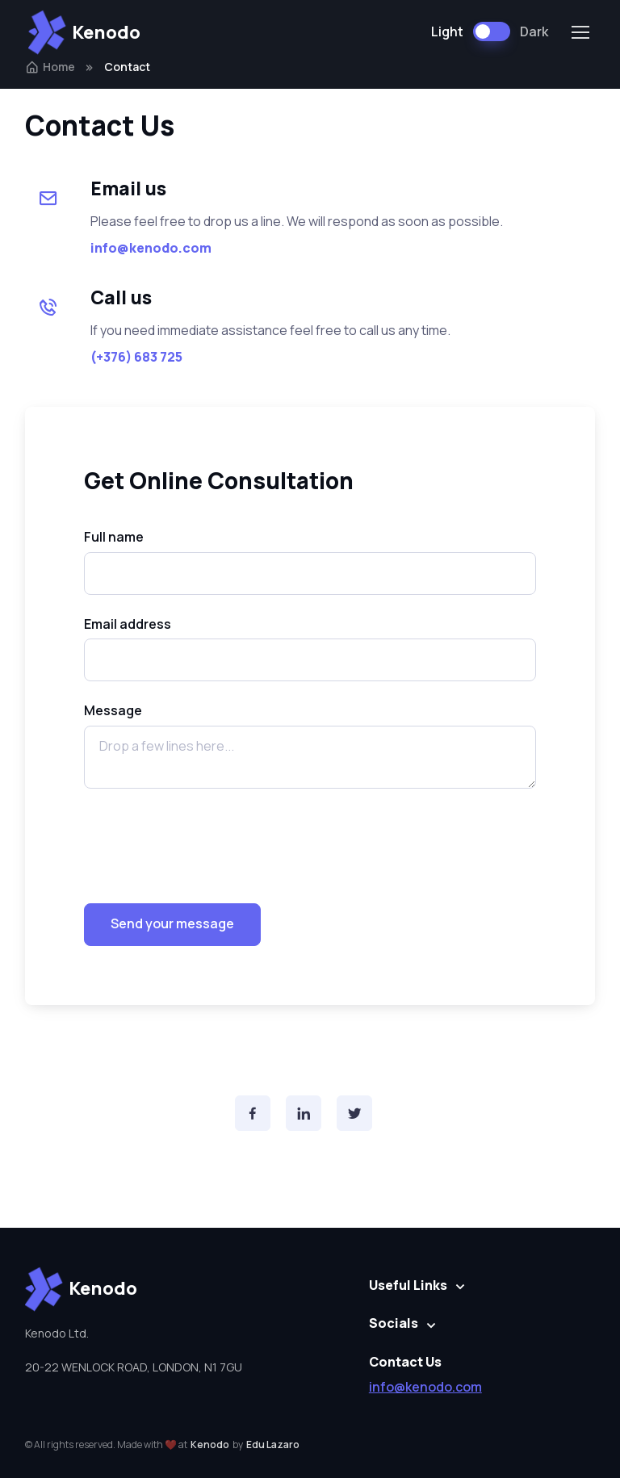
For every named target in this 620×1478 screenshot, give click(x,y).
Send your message (172, 923)
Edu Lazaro (273, 1444)
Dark (534, 31)
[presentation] (206, 839)
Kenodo (84, 32)
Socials (393, 1323)
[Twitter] (354, 1113)
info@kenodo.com (425, 1387)
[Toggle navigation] (580, 32)
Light (447, 31)
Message (113, 710)
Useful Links (408, 1285)
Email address (127, 624)
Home (50, 66)
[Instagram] (303, 1113)
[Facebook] (252, 1113)
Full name (114, 537)
